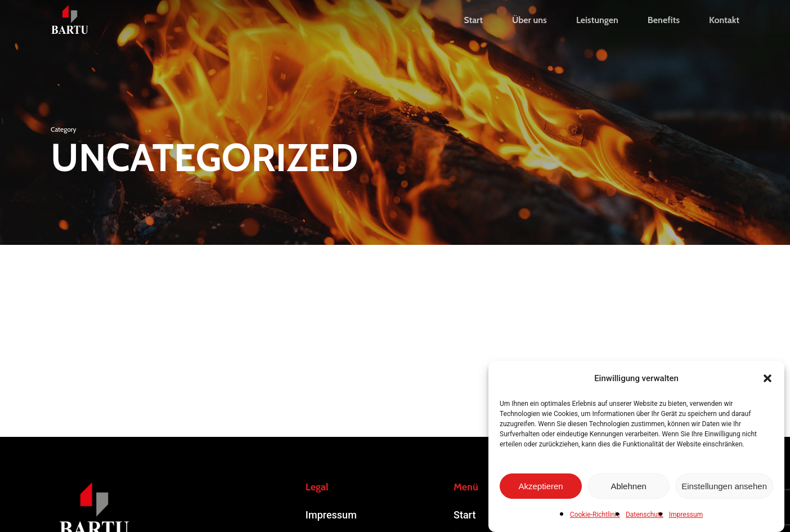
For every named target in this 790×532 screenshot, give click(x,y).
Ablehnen (628, 486)
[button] (767, 378)
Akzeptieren (540, 486)
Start (464, 515)
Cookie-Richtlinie (595, 514)
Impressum (686, 514)
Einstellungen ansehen (724, 486)
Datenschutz (644, 514)
